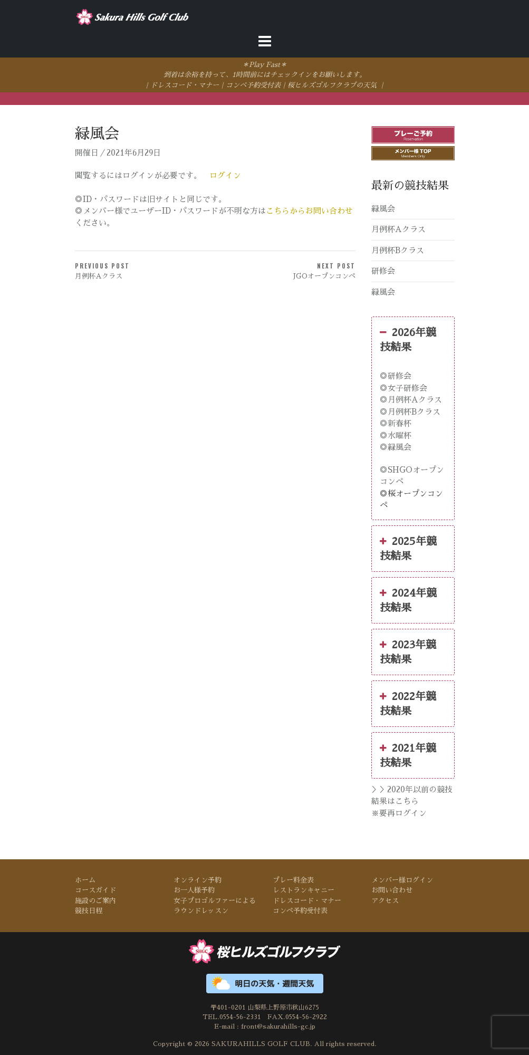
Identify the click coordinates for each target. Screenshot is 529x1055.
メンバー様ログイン (402, 880)
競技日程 (88, 910)
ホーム (85, 880)
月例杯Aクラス (398, 229)
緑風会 (383, 209)
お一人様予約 (194, 890)
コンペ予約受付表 (253, 85)
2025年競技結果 (408, 547)
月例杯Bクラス (397, 250)
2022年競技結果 (408, 702)
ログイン (225, 175)
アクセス (385, 900)
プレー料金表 (293, 880)
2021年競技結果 (408, 754)
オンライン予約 (198, 880)
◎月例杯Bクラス (410, 412)
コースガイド (95, 890)
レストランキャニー (303, 890)
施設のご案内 (95, 900)
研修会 (383, 271)
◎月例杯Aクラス (411, 400)
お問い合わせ (391, 890)
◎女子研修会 (403, 388)
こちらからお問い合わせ (309, 211)
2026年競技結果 (408, 338)
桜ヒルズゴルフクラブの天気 (332, 85)
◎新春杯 (395, 423)
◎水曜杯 (395, 435)
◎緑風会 (395, 447)
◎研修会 (395, 376)
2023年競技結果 (408, 651)
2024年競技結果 (408, 599)
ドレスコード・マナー (184, 85)
